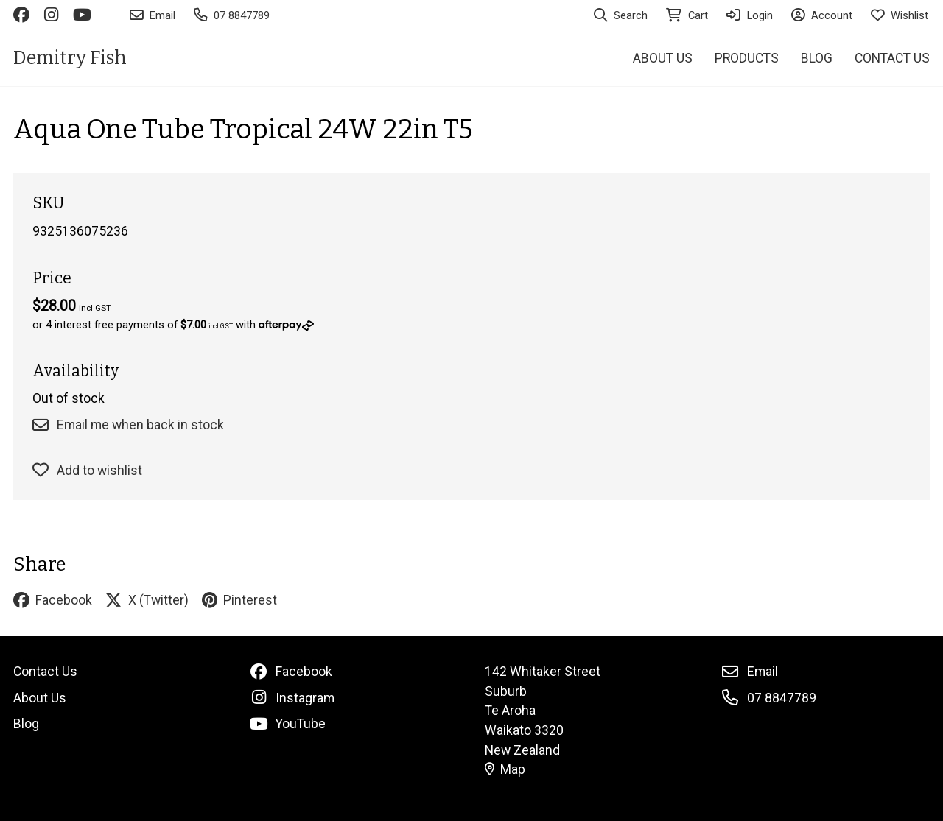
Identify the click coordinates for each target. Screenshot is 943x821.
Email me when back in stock (128, 424)
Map (505, 769)
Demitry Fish (70, 57)
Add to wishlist (87, 470)
